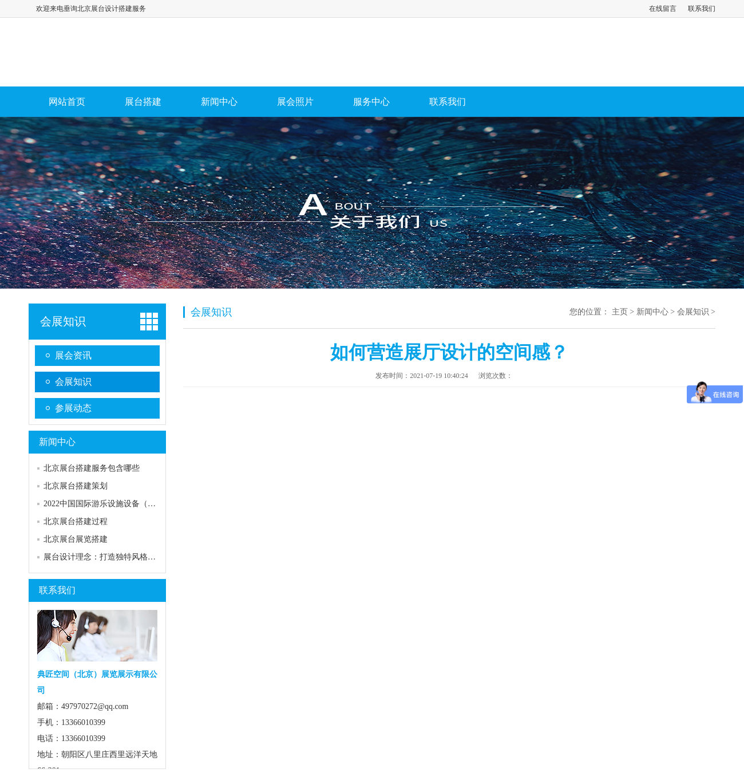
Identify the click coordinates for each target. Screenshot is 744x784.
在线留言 (662, 9)
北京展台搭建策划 (75, 486)
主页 (620, 312)
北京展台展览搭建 (75, 539)
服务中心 (371, 102)
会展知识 (63, 321)
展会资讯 (73, 355)
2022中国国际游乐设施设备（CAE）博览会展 (123, 503)
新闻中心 (219, 102)
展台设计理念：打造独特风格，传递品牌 (115, 557)
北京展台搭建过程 (75, 521)
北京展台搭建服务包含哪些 (91, 468)
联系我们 (701, 9)
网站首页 (67, 102)
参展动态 (73, 408)
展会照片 (295, 102)
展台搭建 (143, 102)
